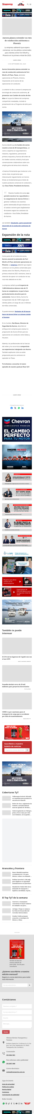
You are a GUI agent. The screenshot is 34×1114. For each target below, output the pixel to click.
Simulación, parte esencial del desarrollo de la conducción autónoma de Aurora (16, 226)
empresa (14, 265)
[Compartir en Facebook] (12, 408)
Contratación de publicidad (10, 1095)
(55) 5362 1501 (10, 1055)
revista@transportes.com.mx (15, 1072)
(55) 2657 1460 (10, 1064)
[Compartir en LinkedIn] (22, 408)
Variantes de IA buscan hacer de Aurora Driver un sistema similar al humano (16, 314)
